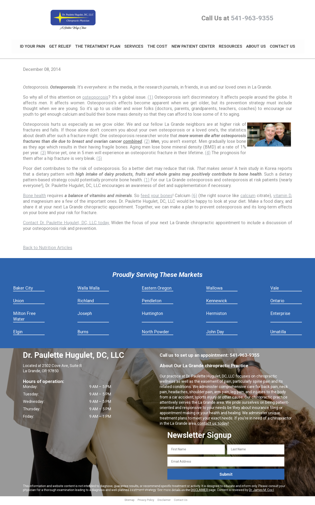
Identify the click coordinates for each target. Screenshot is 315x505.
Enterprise (280, 315)
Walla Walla (88, 290)
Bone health (34, 197)
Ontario (277, 302)
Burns (82, 333)
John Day (215, 333)
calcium (248, 197)
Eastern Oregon (157, 290)
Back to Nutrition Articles (47, 249)
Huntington (152, 315)
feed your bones (156, 197)
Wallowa (214, 290)
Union (18, 302)
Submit (226, 476)
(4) (207, 154)
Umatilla (278, 333)
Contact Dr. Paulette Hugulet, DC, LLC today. (66, 224)
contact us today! (212, 425)
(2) (147, 143)
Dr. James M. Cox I (261, 492)
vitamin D (282, 197)
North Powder (155, 333)
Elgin (18, 333)
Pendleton (151, 302)
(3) (43, 154)
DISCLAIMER (199, 492)
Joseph (84, 315)
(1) (150, 99)
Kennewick (216, 302)
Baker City (23, 290)
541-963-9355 (252, 18)
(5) (99, 160)
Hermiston (216, 315)
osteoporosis (95, 99)
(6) (194, 197)
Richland (85, 302)
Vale (274, 290)
